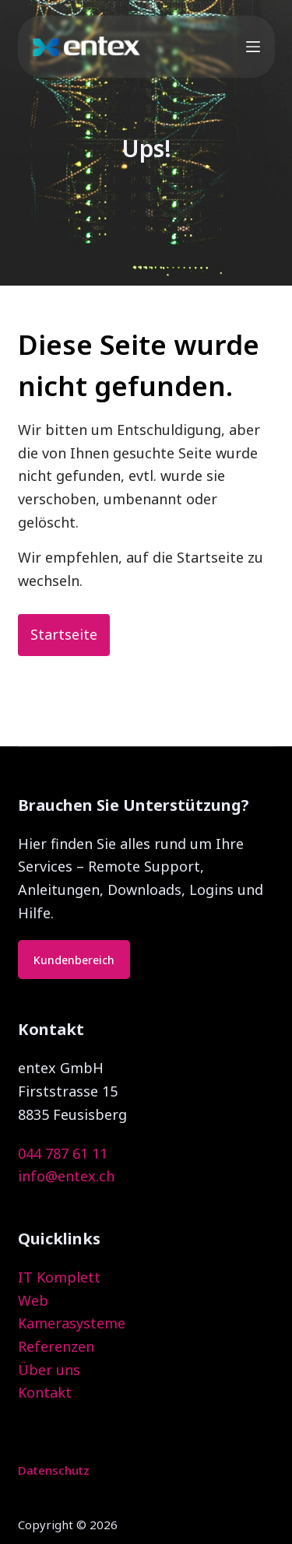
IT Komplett (59, 1277)
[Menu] (253, 47)
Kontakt (45, 1392)
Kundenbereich (73, 960)
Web (33, 1300)
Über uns (49, 1369)
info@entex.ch (66, 1176)
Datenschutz (54, 1470)
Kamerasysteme (71, 1323)
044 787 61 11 (62, 1153)
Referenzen (56, 1346)
